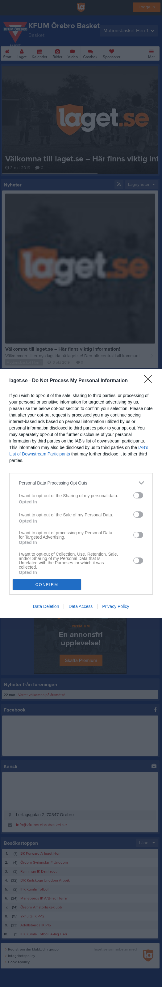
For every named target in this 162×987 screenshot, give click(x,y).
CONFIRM (46, 584)
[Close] (150, 381)
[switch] (138, 495)
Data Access (81, 606)
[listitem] (81, 483)
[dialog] (81, 493)
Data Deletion (46, 606)
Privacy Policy (115, 606)
